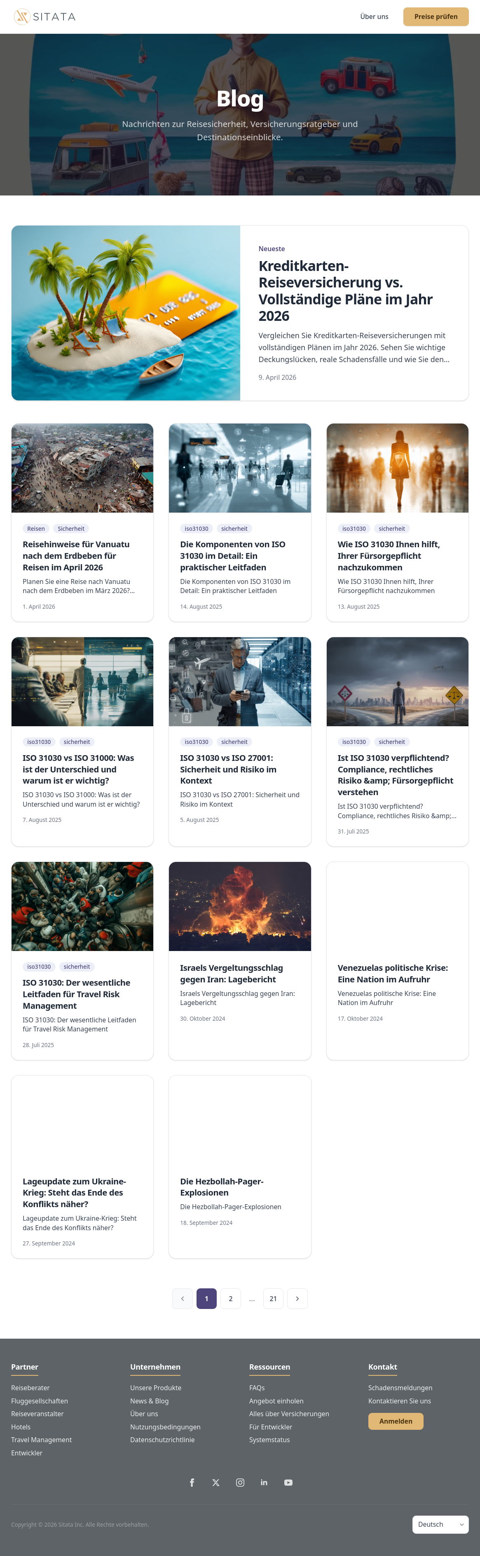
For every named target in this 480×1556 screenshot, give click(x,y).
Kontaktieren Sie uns (399, 1400)
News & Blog (149, 1400)
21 (273, 1298)
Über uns (374, 16)
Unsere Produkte (156, 1387)
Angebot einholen (276, 1400)
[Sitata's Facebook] (192, 1482)
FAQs (257, 1387)
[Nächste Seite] (297, 1298)
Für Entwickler (271, 1426)
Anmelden (395, 1421)
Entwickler (26, 1452)
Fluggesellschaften (39, 1400)
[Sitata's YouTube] (288, 1482)
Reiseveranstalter (37, 1413)
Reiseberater (30, 1387)
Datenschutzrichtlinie (162, 1439)
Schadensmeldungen (400, 1387)
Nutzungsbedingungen (165, 1426)
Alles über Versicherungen (289, 1413)
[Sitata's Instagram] (240, 1482)
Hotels (20, 1426)
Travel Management (41, 1439)
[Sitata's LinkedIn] (264, 1482)
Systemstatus (269, 1439)
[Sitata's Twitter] (216, 1482)
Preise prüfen (436, 16)
